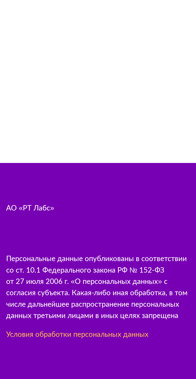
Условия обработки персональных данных (77, 334)
